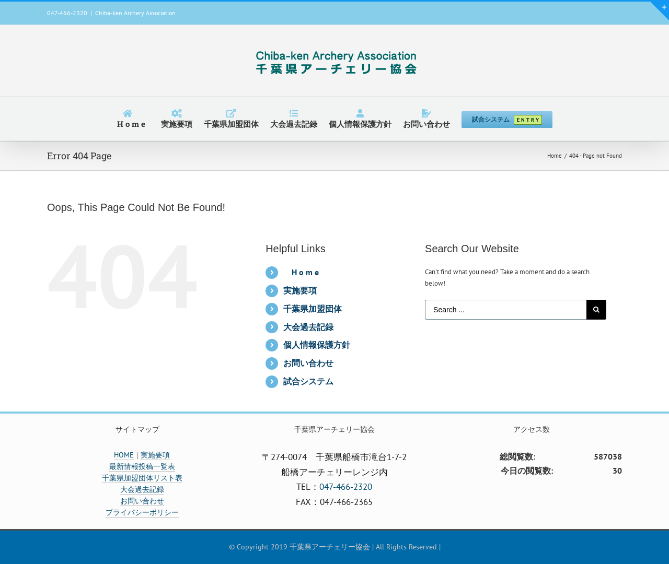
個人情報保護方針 (316, 344)
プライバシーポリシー (142, 512)
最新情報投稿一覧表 (142, 466)
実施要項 (300, 290)
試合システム (308, 381)
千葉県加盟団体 (312, 308)
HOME (124, 455)
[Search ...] (505, 310)
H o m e (305, 272)
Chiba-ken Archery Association (135, 13)
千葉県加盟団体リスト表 (142, 478)
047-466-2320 (345, 486)
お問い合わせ (308, 363)
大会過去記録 (308, 327)
